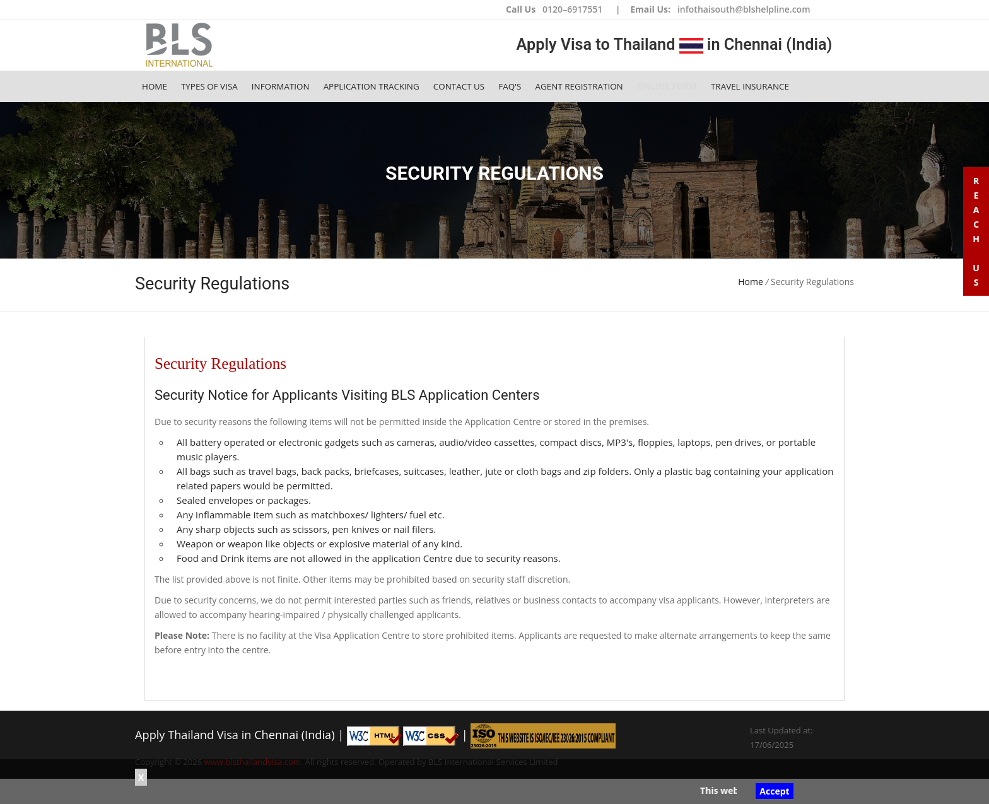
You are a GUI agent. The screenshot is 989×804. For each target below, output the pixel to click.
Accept (774, 791)
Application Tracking (371, 86)
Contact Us (458, 86)
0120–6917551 (572, 9)
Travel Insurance (750, 86)
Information (281, 86)
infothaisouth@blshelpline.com (744, 9)
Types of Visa (209, 86)
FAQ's (509, 86)
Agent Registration (579, 86)
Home (154, 86)
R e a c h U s (976, 231)
